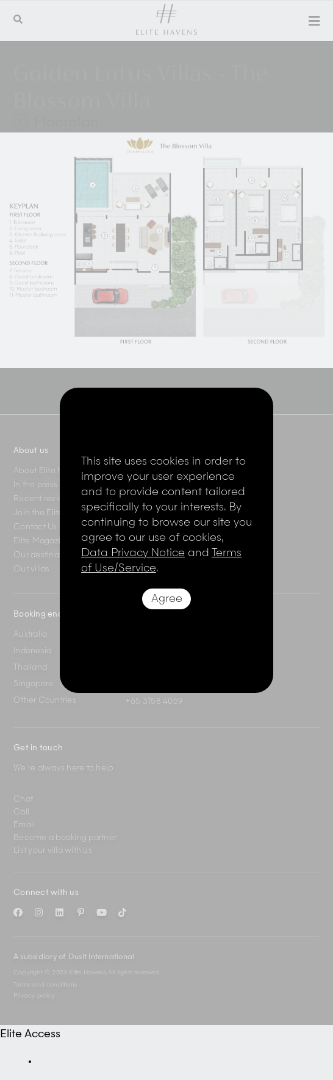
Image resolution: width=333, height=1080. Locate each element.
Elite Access (30, 1034)
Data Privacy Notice (133, 553)
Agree (166, 598)
